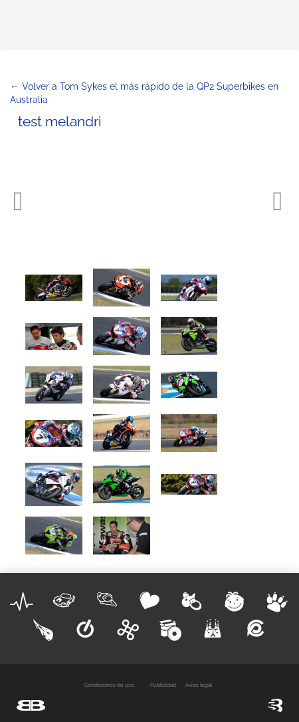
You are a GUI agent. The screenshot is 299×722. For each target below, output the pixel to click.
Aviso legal (198, 684)
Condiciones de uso (109, 684)
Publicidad (163, 684)
